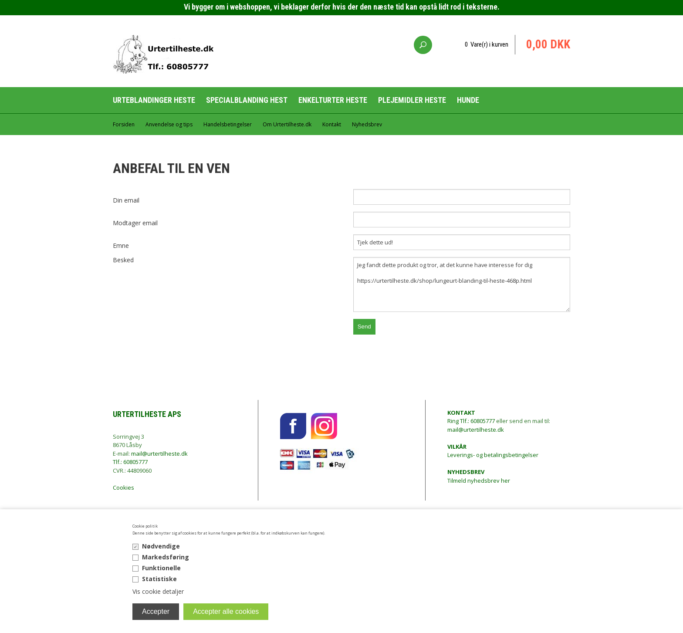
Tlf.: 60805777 (130, 462)
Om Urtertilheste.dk (287, 124)
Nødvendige (161, 546)
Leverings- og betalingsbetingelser (492, 451)
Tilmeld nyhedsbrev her (478, 476)
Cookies (123, 487)
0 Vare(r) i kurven (486, 44)
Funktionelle (161, 568)
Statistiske (159, 579)
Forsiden (124, 124)
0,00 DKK (548, 44)
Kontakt (331, 124)
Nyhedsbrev (367, 124)
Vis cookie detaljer (158, 591)
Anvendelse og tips (169, 124)
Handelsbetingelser (227, 124)
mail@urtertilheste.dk (159, 453)
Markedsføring (165, 557)
